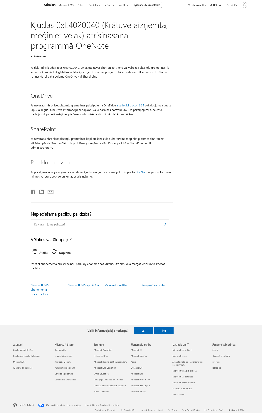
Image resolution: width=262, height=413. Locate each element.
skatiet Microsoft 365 (130, 105)
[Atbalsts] (49, 5)
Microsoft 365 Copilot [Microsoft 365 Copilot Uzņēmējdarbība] (140, 385)
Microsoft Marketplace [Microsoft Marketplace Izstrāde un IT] (182, 376)
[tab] (41, 252)
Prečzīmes (172, 410)
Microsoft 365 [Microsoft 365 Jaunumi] (19, 361)
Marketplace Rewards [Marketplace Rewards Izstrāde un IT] (182, 388)
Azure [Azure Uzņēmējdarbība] (133, 361)
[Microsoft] (25, 5)
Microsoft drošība (116, 285)
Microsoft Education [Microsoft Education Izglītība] (103, 350)
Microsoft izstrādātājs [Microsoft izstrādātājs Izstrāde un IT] (182, 350)
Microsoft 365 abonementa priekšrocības (40, 289)
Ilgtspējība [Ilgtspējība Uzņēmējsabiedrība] (216, 367)
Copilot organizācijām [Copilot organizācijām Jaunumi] (23, 350)
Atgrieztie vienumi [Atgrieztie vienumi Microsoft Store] (63, 361)
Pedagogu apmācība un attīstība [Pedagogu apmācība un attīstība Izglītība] (108, 379)
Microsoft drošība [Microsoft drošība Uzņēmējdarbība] (139, 356)
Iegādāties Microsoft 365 (146, 4)
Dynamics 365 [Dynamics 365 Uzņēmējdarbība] (137, 367)
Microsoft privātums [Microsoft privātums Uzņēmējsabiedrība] (221, 356)
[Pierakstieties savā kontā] (236, 5)
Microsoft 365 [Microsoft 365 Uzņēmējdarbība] (137, 373)
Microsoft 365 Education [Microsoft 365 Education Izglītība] (105, 367)
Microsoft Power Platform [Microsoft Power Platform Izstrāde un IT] (183, 382)
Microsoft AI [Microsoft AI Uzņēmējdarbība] (136, 350)
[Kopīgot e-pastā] (48, 191)
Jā (143, 330)
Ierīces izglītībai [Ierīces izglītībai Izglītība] (101, 356)
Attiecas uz (39, 56)
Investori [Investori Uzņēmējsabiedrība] (216, 361)
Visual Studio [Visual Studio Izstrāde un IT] (178, 394)
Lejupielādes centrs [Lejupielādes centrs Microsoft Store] (63, 356)
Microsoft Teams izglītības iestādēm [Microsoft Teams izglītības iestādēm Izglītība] (110, 361)
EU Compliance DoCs (214, 410)
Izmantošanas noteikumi (152, 410)
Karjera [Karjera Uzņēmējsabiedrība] (215, 350)
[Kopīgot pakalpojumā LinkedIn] (40, 191)
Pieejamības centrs (153, 285)
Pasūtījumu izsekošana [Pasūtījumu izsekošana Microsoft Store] (65, 367)
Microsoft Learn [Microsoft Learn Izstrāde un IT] (179, 356)
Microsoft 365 (66, 4)
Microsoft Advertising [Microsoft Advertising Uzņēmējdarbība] (140, 379)
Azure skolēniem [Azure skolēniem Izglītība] (101, 391)
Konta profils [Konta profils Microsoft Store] (60, 350)
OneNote (141, 172)
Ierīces (108, 4)
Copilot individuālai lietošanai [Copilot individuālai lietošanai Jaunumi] (26, 356)
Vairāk (122, 4)
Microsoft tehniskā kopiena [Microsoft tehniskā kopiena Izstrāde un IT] (184, 370)
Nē (164, 330)
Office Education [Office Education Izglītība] (101, 373)
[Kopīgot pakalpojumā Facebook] (33, 191)
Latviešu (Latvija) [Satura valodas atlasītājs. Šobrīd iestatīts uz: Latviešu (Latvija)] (26, 405)
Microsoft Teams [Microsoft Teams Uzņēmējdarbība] (138, 391)
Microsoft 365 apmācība (83, 285)
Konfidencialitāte (128, 410)
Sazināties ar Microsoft (105, 410)
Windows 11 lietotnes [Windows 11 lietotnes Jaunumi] (23, 367)
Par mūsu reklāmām (190, 410)
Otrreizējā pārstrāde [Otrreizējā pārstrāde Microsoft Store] (64, 373)
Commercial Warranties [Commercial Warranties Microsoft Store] (65, 379)
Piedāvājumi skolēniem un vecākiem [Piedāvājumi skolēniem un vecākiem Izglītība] (110, 385)
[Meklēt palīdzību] (215, 5)
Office (81, 4)
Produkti (93, 4)
